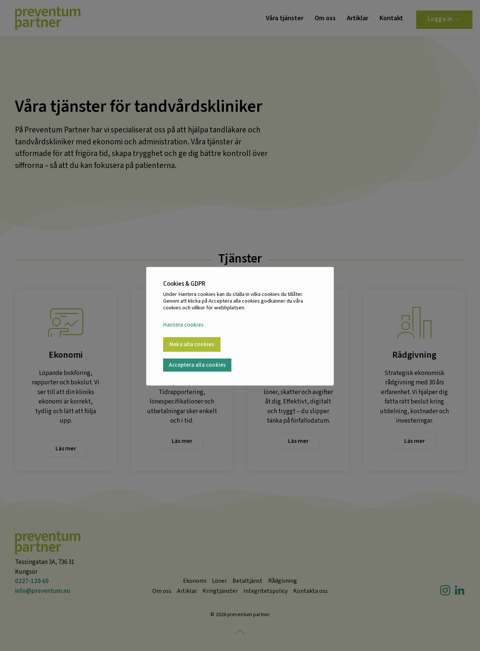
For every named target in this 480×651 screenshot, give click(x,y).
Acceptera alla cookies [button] (197, 365)
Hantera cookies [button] (183, 325)
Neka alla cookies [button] (192, 344)
